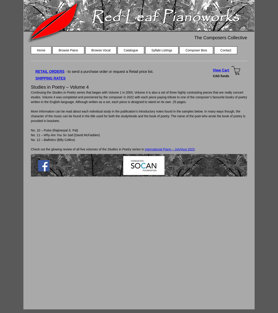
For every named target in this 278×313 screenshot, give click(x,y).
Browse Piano (68, 50)
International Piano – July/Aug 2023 (170, 149)
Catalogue (131, 50)
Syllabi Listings (161, 50)
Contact (225, 50)
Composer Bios (196, 50)
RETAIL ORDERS (49, 72)
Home (41, 50)
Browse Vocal (101, 50)
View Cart (221, 70)
